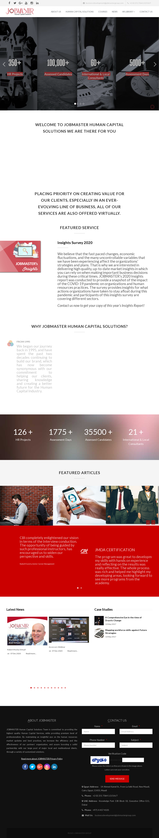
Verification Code (117, 753)
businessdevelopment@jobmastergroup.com (115, 815)
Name (98, 726)
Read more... (31, 653)
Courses (102, 11)
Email (136, 726)
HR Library (128, 11)
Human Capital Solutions (80, 11)
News (115, 11)
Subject (136, 739)
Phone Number (98, 739)
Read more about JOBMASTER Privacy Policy (42, 758)
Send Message (117, 779)
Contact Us (146, 11)
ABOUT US (56, 11)
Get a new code (115, 760)
